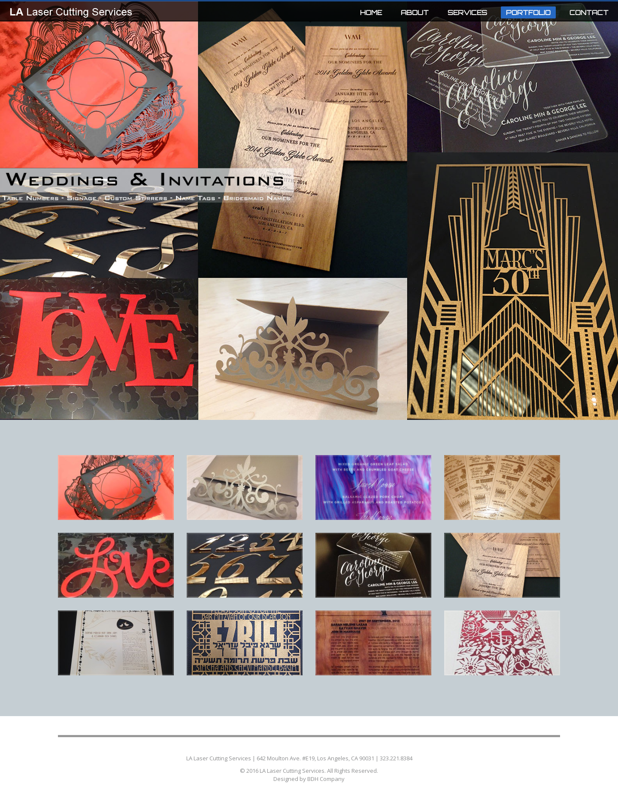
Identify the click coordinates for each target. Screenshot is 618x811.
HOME (371, 12)
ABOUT (415, 12)
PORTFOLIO (526, 13)
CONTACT (589, 12)
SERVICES (467, 12)
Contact (422, 758)
